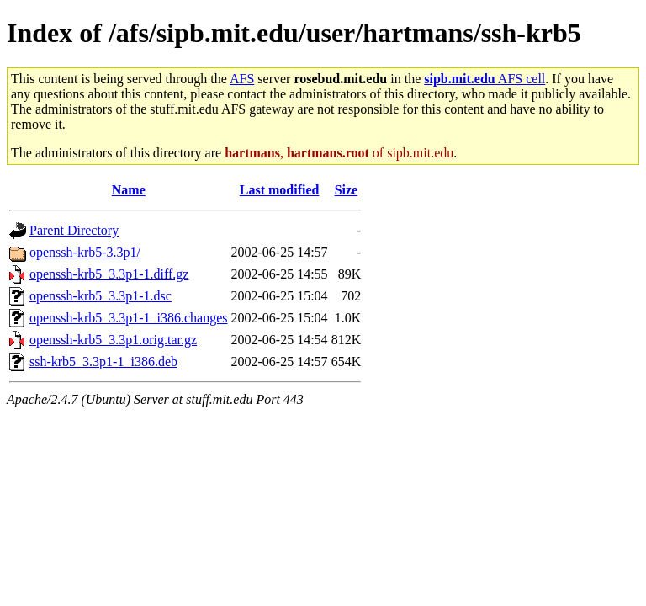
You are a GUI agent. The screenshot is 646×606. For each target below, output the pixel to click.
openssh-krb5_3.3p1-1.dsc (100, 296)
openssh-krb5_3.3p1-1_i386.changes (128, 318)
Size (346, 190)
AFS (242, 79)
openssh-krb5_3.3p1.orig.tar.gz (113, 339)
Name (129, 190)
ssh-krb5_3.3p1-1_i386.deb (103, 361)
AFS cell (484, 79)
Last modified (280, 190)
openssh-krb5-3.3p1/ (84, 252)
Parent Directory (74, 230)
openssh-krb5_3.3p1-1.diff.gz (108, 274)
